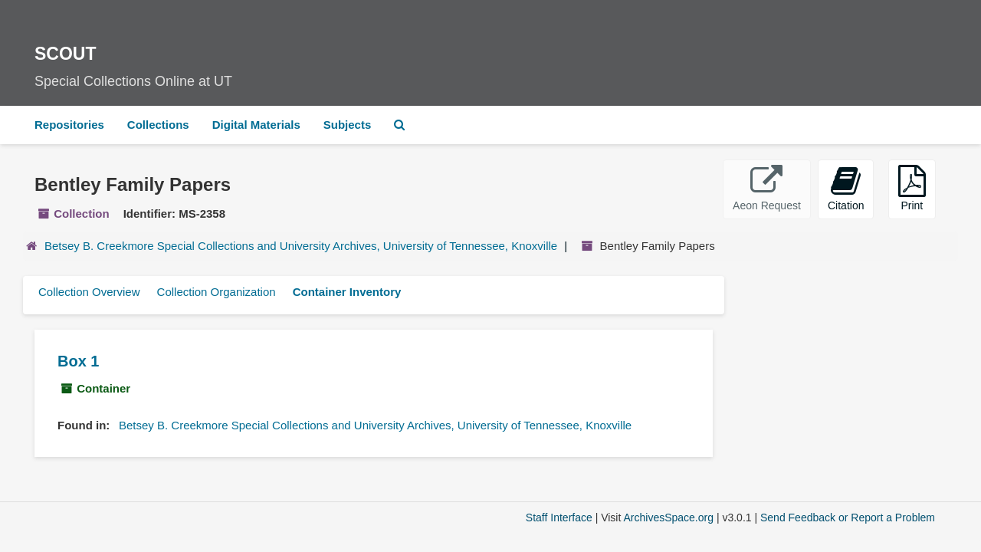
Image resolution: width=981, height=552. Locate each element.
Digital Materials (256, 124)
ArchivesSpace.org (668, 517)
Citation (846, 188)
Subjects (347, 124)
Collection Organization (216, 291)
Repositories (69, 124)
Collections (158, 124)
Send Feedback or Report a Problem (847, 517)
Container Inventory (347, 291)
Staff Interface (559, 517)
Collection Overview (89, 291)
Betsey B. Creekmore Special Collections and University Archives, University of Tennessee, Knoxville (300, 245)
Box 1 (78, 361)
